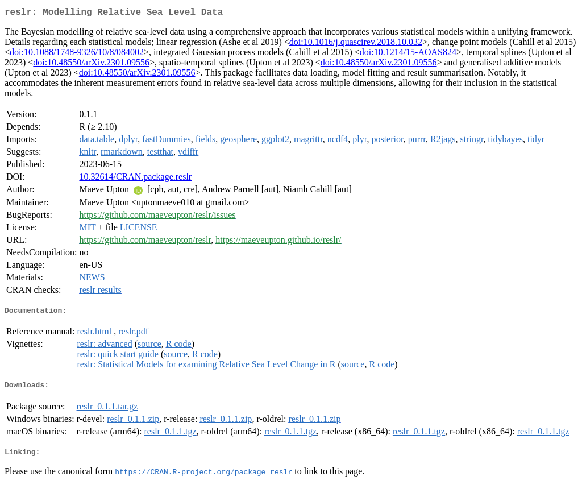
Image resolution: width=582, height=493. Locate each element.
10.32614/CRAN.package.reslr (135, 179)
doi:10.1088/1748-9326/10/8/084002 (77, 54)
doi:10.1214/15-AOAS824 (408, 54)
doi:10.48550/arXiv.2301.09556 (91, 64)
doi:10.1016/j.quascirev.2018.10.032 (355, 44)
